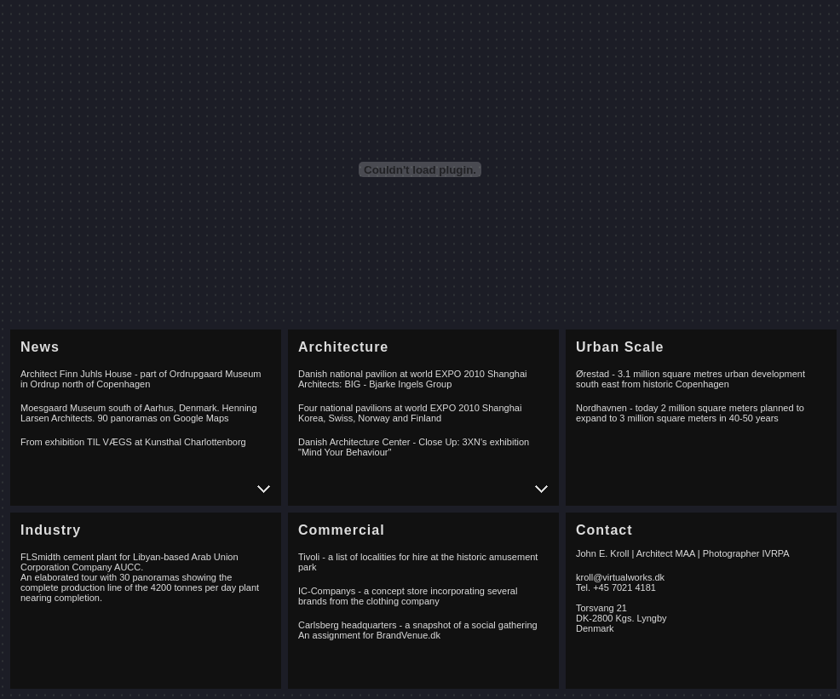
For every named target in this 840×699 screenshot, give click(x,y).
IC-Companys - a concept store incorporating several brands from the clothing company (407, 596)
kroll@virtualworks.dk (620, 577)
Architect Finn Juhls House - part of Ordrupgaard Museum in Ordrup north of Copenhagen (140, 379)
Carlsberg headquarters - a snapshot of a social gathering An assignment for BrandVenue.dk (418, 630)
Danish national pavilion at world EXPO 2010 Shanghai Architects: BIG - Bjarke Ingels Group (412, 379)
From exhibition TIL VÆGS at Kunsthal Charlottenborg (133, 442)
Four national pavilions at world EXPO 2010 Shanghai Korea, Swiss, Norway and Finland (409, 413)
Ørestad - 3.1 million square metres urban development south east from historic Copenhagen (690, 379)
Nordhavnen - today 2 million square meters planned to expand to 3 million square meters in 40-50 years (690, 413)
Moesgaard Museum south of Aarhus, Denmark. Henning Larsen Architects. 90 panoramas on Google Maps (138, 413)
